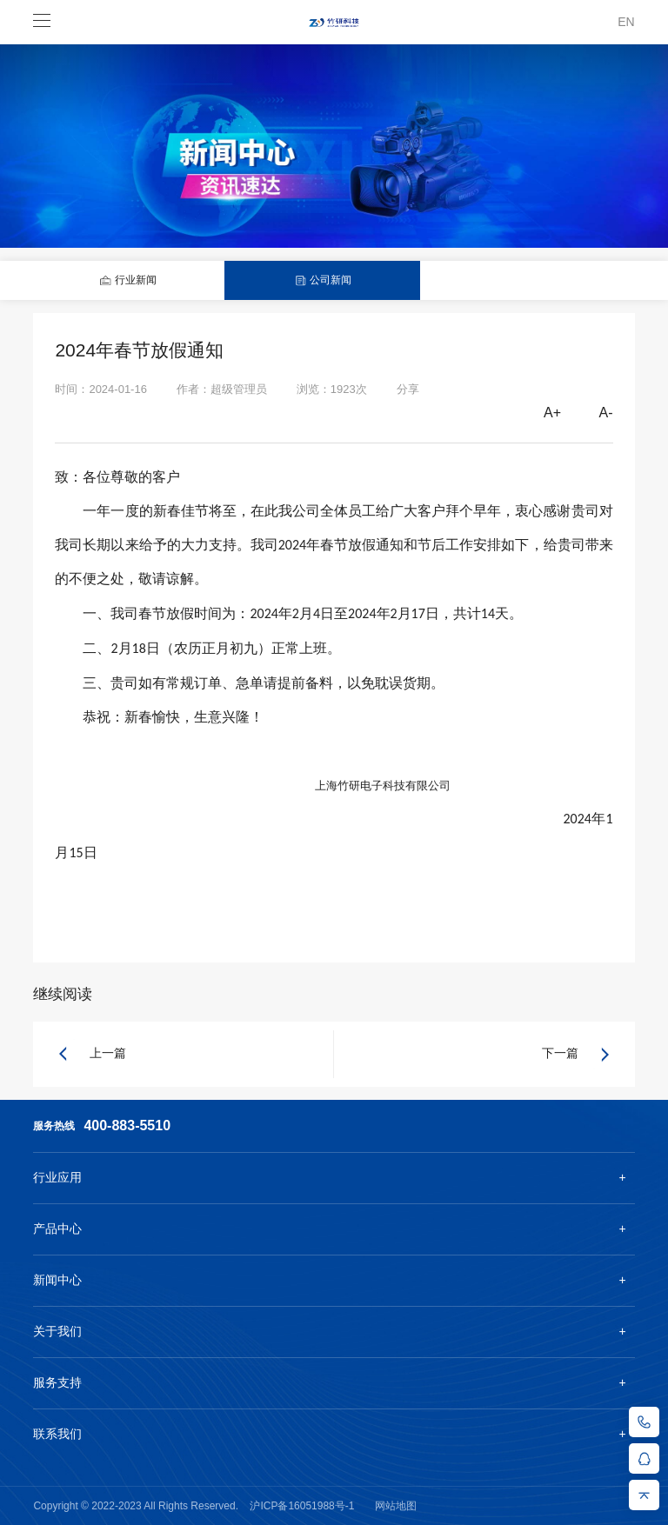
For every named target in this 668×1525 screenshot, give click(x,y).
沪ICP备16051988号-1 (302, 1506)
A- (606, 412)
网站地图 (396, 1506)
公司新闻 (322, 280)
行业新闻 (128, 280)
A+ (552, 412)
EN (626, 22)
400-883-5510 (127, 1125)
